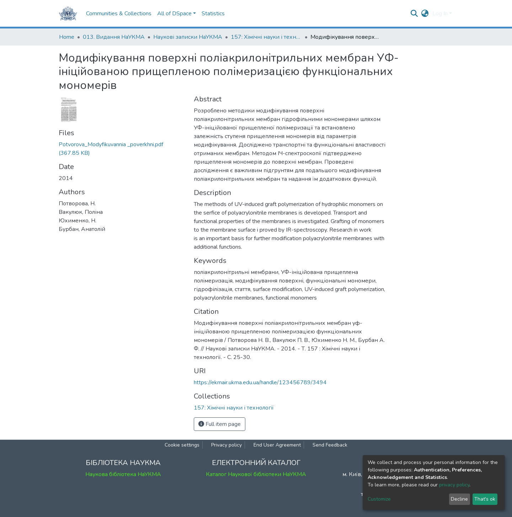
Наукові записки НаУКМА (187, 37)
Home (66, 37)
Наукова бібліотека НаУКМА (123, 474)
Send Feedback (330, 445)
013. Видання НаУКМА (114, 37)
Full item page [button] (219, 424)
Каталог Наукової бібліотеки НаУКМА (256, 474)
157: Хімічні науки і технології (266, 37)
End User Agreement (277, 445)
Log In (440, 13)
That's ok (484, 499)
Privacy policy (226, 445)
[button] (425, 13)
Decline (459, 499)
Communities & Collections (118, 13)
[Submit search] (414, 13)
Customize (379, 499)
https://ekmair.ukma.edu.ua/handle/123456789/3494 (260, 382)
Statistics (213, 13)
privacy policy (454, 484)
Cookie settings (182, 445)
